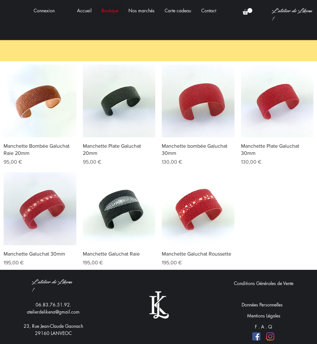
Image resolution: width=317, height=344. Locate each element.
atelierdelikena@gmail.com (53, 312)
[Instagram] (270, 336)
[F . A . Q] (263, 326)
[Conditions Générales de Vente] (263, 283)
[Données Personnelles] (262, 304)
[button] (247, 11)
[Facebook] (256, 336)
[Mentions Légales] (263, 315)
